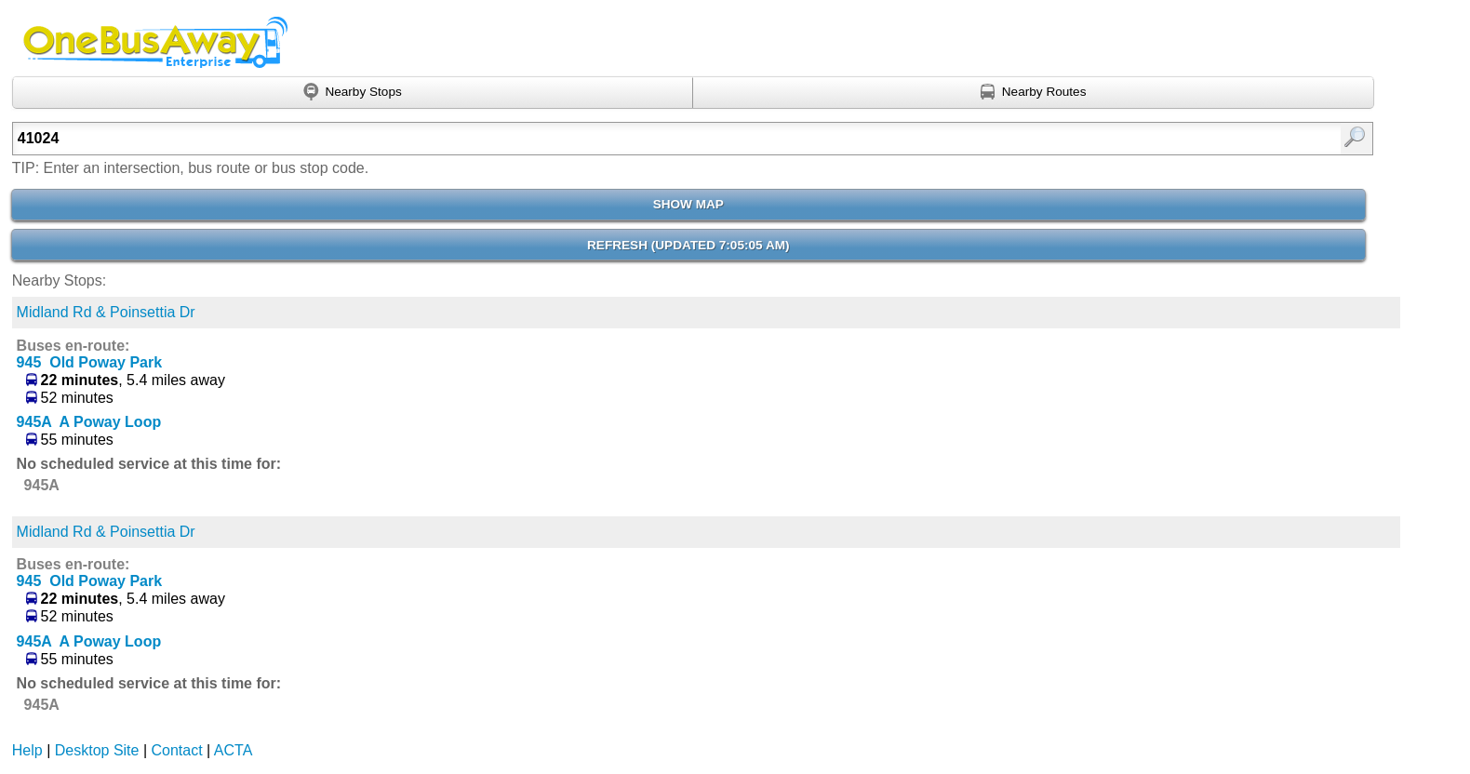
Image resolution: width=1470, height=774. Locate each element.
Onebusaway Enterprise (152, 42)
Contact (177, 750)
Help (27, 750)
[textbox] (593, 139)
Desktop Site (97, 750)
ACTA (233, 750)
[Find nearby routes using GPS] (1033, 93)
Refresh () (688, 245)
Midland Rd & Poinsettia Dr (106, 312)
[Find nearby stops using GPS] (353, 93)
